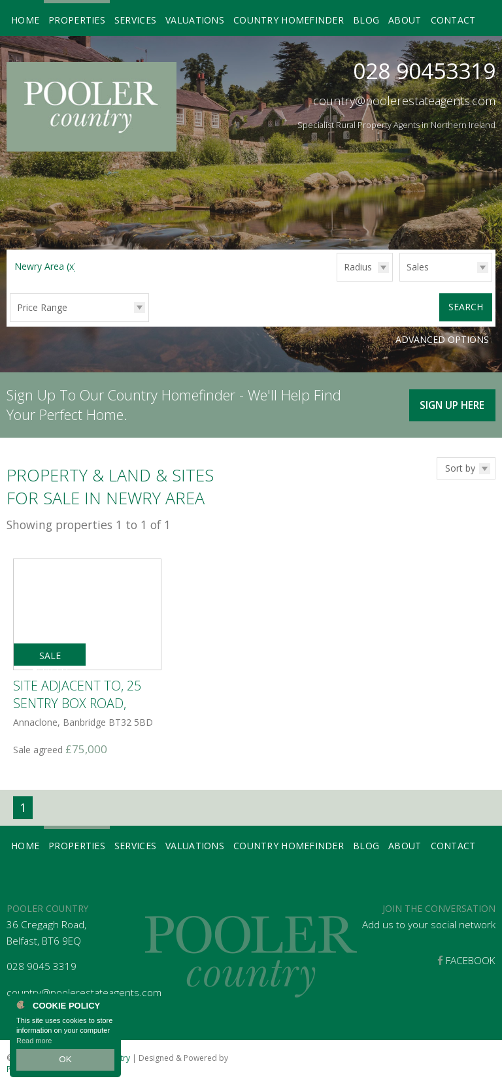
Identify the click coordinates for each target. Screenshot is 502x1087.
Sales (418, 267)
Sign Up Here (450, 400)
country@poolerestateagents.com (404, 100)
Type (399, 280)
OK (65, 1061)
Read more (34, 1044)
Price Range (42, 307)
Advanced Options (442, 338)
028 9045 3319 (41, 965)
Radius (358, 267)
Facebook (466, 958)
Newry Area (45, 266)
